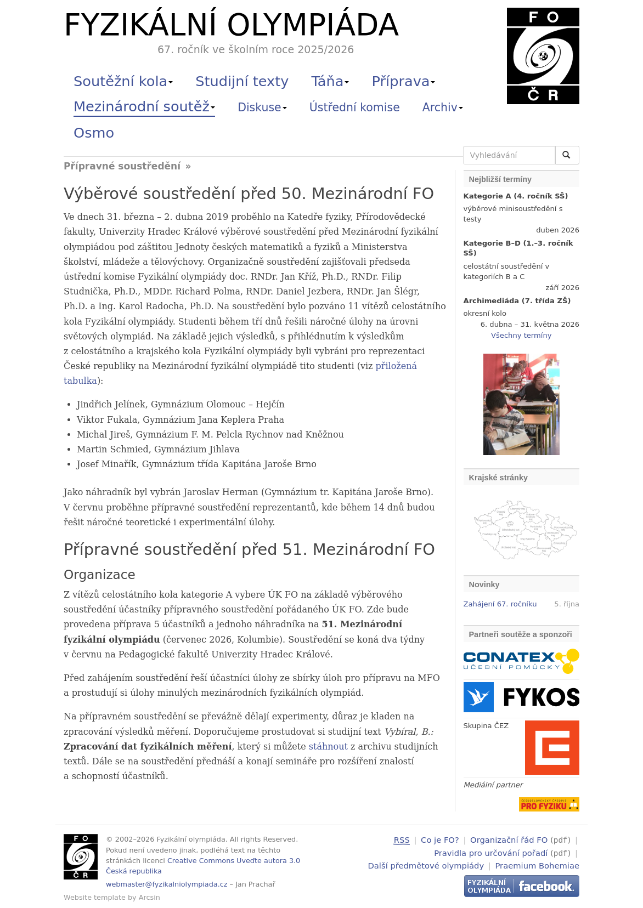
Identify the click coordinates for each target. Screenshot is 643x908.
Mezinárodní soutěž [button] (144, 106)
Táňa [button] (330, 81)
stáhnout (328, 746)
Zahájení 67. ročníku (500, 604)
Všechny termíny (521, 335)
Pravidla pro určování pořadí (491, 851)
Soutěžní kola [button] (123, 81)
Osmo (94, 132)
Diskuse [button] (262, 107)
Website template (95, 897)
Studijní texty (242, 81)
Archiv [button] (442, 107)
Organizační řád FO (509, 839)
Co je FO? (440, 839)
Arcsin (149, 897)
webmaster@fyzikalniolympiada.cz (167, 884)
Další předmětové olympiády (426, 864)
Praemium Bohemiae (537, 864)
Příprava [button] (404, 81)
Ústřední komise (354, 107)
